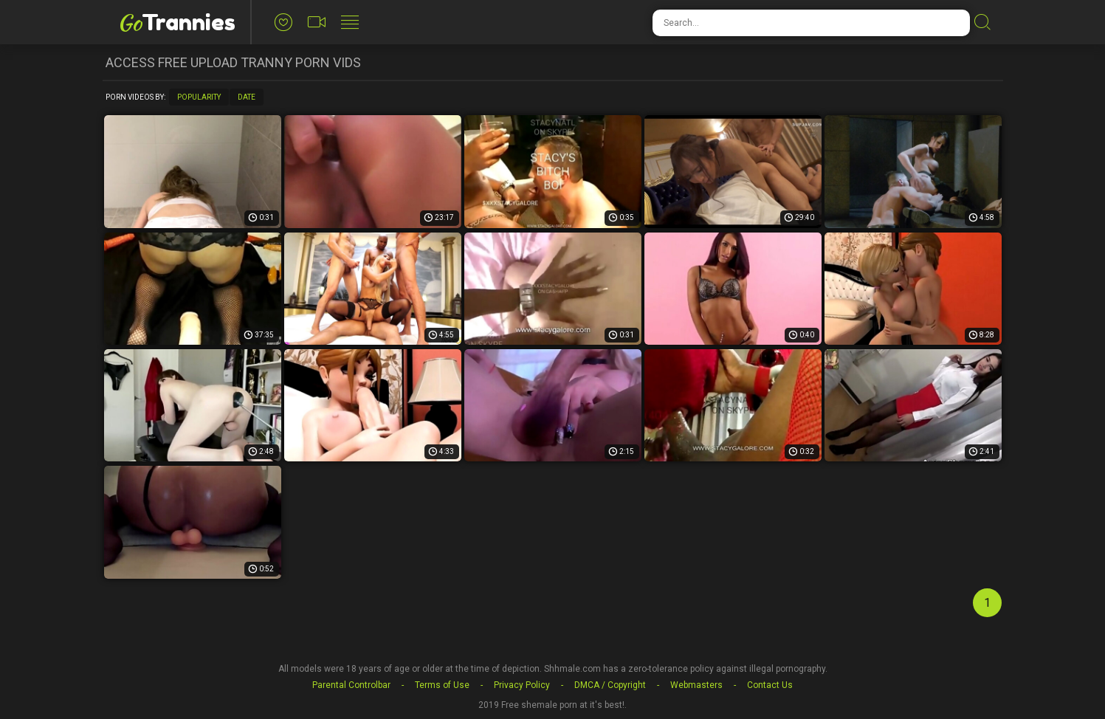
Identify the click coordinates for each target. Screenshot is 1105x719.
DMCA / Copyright (610, 685)
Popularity (199, 97)
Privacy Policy (522, 685)
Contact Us (770, 685)
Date (246, 97)
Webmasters (696, 685)
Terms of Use (442, 685)
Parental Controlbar (351, 685)
